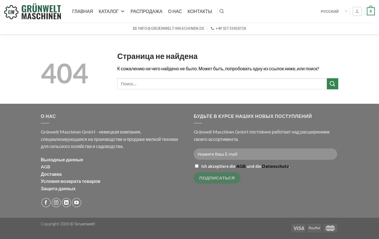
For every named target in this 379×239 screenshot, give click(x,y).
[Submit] (332, 83)
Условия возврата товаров (70, 181)
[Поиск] (222, 11)
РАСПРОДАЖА (146, 11)
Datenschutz (275, 166)
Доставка (51, 174)
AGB (45, 166)
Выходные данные (62, 159)
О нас (175, 11)
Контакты (200, 11)
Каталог (112, 11)
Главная (82, 11)
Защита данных (58, 188)
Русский (334, 11)
